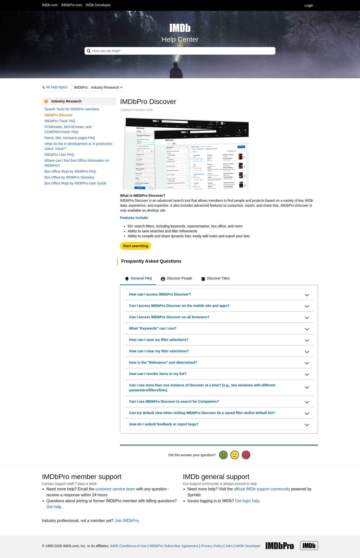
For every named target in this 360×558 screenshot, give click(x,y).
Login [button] (311, 5)
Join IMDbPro (127, 520)
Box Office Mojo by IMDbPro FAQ (70, 171)
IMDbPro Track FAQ (59, 121)
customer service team (115, 489)
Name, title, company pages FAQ (69, 138)
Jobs (229, 546)
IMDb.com (50, 5)
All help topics (55, 87)
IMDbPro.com (71, 5)
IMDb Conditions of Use (128, 546)
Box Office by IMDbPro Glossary (69, 177)
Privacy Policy (212, 546)
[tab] (138, 279)
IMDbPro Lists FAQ (59, 155)
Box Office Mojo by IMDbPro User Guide (75, 183)
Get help (53, 507)
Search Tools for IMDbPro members (71, 109)
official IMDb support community (262, 489)
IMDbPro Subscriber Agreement (173, 546)
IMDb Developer (98, 5)
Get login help (247, 501)
